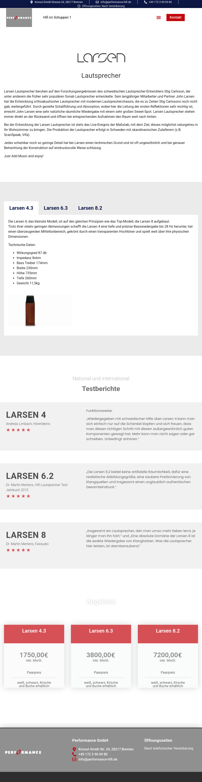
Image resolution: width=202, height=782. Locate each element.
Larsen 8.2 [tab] (90, 208)
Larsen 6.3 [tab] (56, 208)
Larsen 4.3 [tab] (21, 208)
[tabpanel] (101, 275)
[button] (158, 17)
